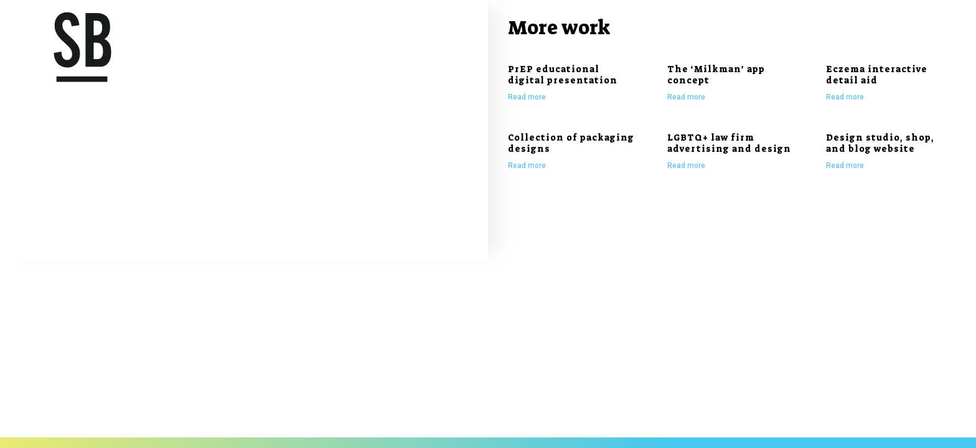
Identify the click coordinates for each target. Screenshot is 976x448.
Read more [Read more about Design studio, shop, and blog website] (845, 165)
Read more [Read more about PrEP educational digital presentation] (527, 97)
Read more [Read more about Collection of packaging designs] (527, 165)
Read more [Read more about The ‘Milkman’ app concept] (686, 97)
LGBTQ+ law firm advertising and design (729, 143)
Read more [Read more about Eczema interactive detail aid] (845, 97)
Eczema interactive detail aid (876, 74)
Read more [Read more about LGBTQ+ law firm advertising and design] (686, 165)
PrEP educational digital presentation (562, 74)
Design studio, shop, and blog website (880, 143)
